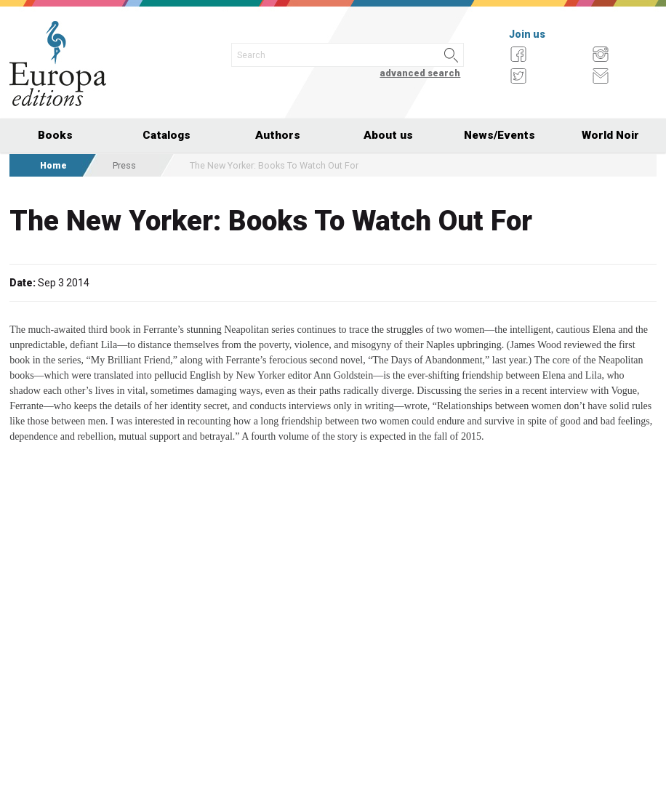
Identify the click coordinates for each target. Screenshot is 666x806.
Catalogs (166, 135)
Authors (277, 135)
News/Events (499, 135)
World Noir (610, 135)
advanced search (420, 73)
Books (55, 135)
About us (388, 135)
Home (53, 165)
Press (124, 165)
